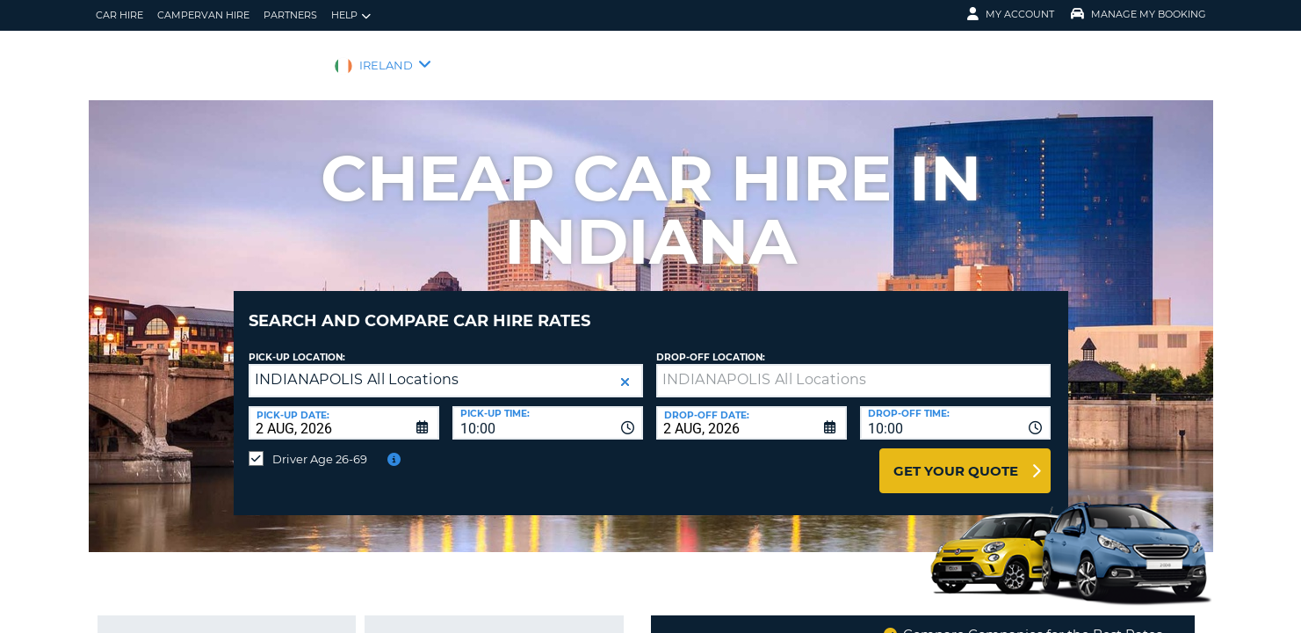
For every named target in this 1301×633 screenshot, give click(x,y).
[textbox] (853, 367)
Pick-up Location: (297, 344)
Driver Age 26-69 (319, 446)
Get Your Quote (955, 457)
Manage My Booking (1138, 14)
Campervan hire (203, 15)
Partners (290, 15)
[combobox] (547, 410)
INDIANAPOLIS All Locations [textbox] (357, 366)
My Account (1010, 14)
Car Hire (119, 15)
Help (351, 15)
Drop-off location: (710, 344)
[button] (625, 369)
